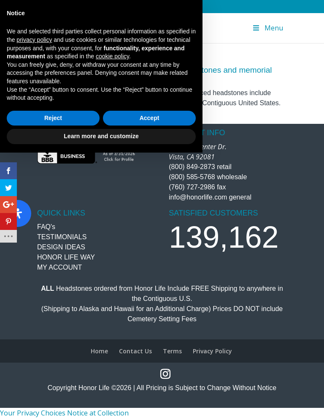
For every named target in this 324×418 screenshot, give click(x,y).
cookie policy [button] (112, 321)
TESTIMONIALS (61, 236)
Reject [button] (53, 383)
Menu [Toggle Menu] (267, 28)
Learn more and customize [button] (101, 401)
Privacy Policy (212, 351)
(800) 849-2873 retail (200, 166)
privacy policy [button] (34, 305)
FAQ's (46, 226)
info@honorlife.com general (210, 197)
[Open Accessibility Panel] (17, 213)
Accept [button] (149, 383)
